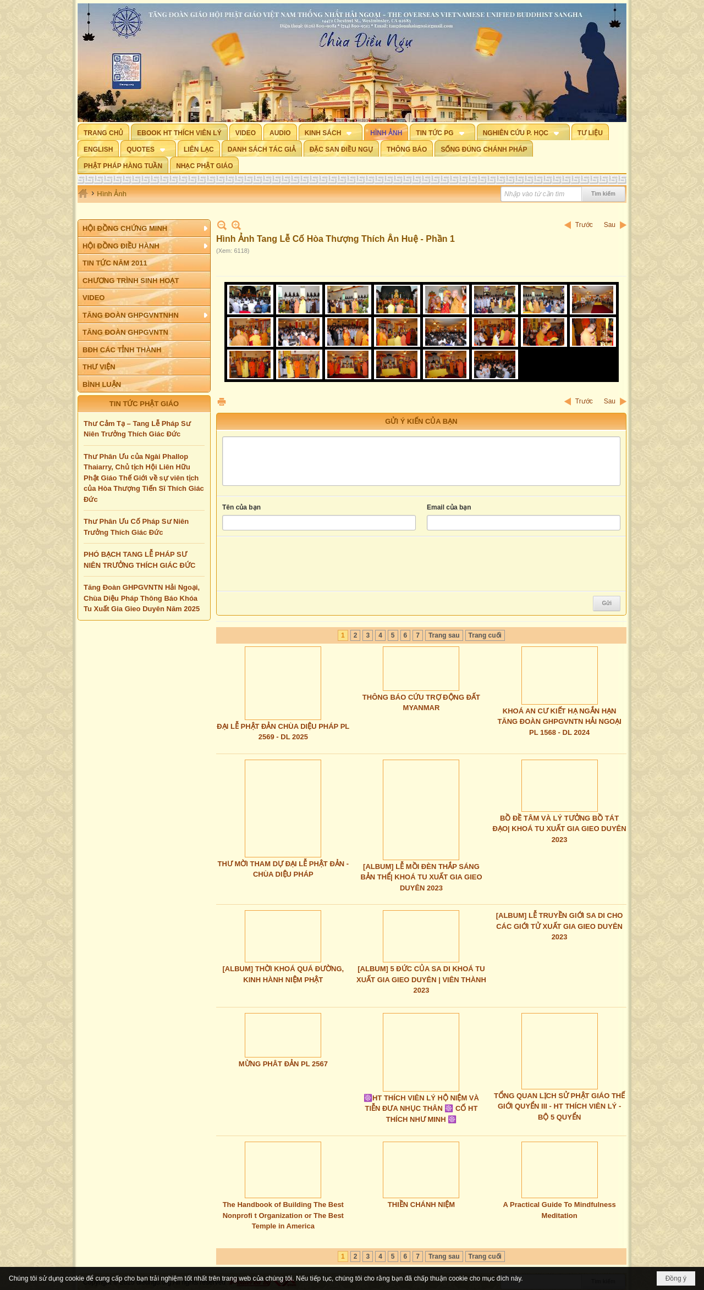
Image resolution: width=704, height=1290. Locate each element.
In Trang (221, 401)
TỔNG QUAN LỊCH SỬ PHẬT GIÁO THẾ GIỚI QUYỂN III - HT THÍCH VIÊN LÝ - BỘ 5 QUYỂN (559, 1106)
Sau (609, 225)
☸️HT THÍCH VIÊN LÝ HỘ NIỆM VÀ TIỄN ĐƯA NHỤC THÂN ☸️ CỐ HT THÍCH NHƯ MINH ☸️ (421, 1108)
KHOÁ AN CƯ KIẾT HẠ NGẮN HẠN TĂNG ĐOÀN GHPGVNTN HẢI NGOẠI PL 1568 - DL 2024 (559, 722)
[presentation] (305, 563)
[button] (331, 132)
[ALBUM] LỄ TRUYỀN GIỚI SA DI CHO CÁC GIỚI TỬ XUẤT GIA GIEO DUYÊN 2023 (559, 926)
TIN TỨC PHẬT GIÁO (144, 404)
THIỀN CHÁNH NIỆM (421, 1204)
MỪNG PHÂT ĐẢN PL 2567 (283, 1064)
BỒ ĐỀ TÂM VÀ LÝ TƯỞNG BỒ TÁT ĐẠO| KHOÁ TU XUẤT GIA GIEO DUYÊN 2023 (559, 829)
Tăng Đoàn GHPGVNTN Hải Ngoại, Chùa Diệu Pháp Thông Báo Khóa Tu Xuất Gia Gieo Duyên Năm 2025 (142, 598)
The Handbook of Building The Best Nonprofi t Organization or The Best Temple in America (283, 1215)
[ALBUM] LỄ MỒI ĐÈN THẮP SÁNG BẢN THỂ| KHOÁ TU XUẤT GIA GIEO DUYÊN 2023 (421, 877)
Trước (584, 225)
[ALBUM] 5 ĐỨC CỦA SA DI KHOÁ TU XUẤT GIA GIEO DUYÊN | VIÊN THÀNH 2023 (421, 979)
